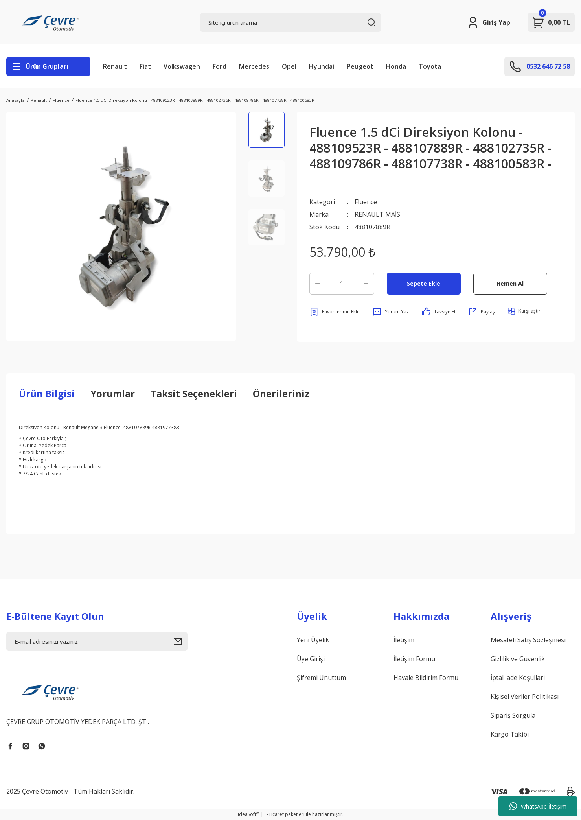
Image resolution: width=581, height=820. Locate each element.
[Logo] (51, 22)
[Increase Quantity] (366, 283)
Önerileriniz (281, 393)
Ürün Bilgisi (47, 393)
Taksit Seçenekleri (194, 393)
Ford (219, 66)
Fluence (366, 201)
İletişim (403, 640)
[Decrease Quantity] (317, 283)
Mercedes (254, 66)
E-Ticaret (274, 814)
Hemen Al (510, 283)
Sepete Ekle (423, 283)
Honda (396, 66)
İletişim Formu (414, 658)
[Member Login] (488, 22)
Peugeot (360, 66)
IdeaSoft (248, 814)
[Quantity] (341, 283)
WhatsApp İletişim (537, 806)
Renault (115, 66)
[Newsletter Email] (97, 641)
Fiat (145, 66)
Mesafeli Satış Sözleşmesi (528, 640)
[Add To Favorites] (334, 312)
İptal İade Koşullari (518, 677)
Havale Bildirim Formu (425, 677)
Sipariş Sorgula (513, 715)
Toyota (430, 66)
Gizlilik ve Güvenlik (518, 658)
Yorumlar (112, 393)
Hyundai (321, 66)
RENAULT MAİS (377, 214)
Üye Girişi (311, 658)
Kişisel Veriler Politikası (525, 696)
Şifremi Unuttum (321, 677)
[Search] (290, 22)
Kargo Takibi (510, 734)
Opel (289, 66)
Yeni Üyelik (313, 640)
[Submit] (180, 641)
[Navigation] (48, 66)
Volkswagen (182, 66)
